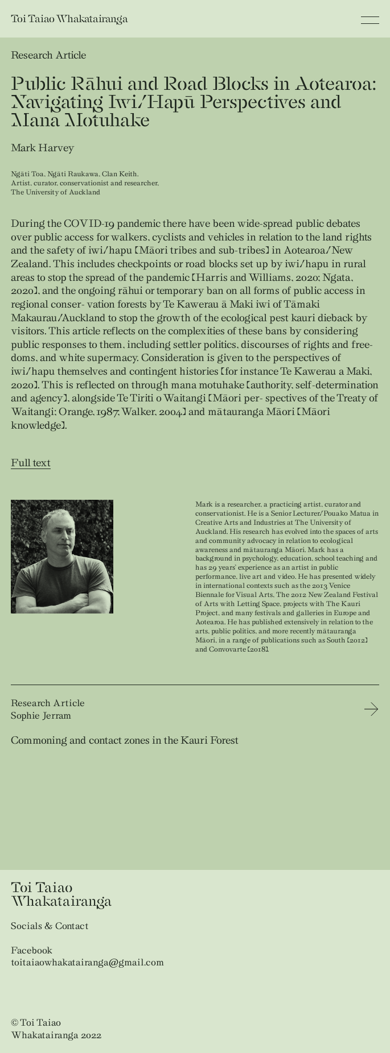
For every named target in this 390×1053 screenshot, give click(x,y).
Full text (31, 463)
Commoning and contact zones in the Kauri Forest (125, 740)
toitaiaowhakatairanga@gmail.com (87, 962)
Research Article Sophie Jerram (48, 709)
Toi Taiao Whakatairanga (69, 18)
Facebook (31, 950)
